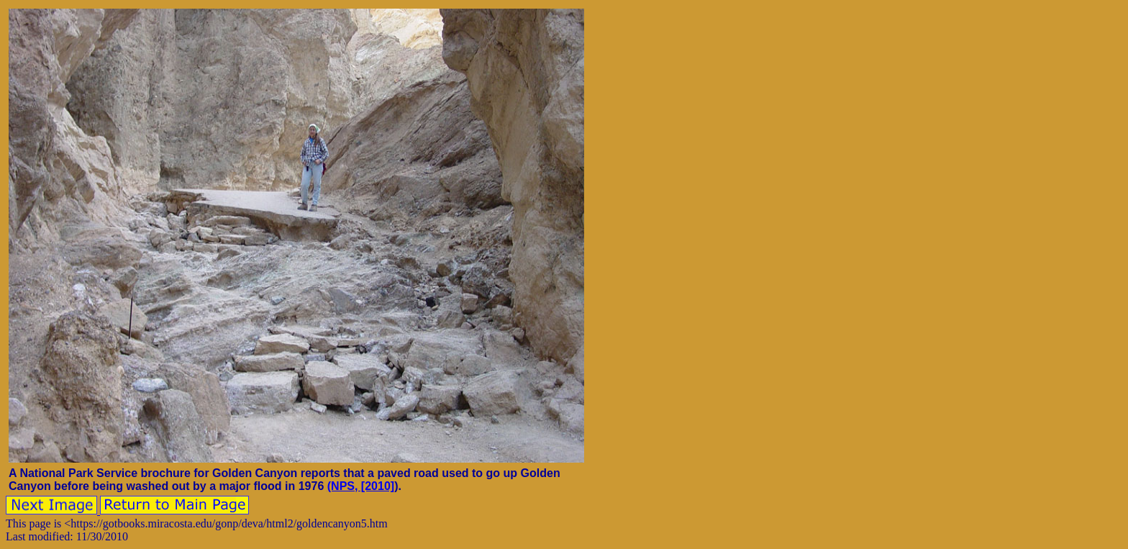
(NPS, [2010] (360, 486)
